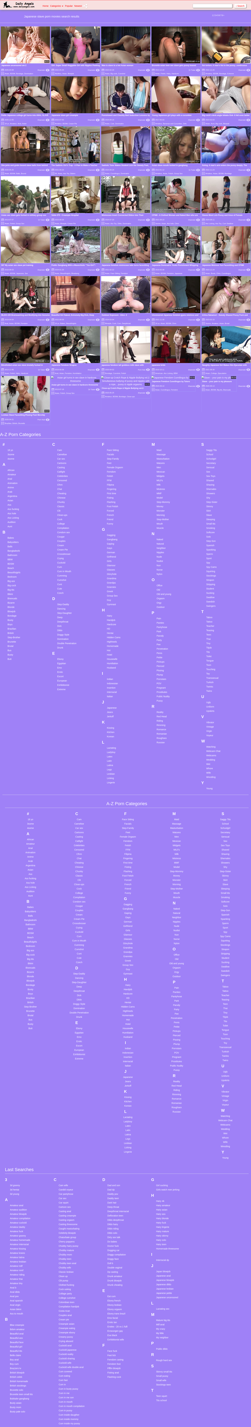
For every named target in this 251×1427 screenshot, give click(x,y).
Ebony (60, 575)
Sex (26, 273)
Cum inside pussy (67, 1343)
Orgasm (161, 514)
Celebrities (62, 392)
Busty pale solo (17, 1327)
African (11, 386)
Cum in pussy (65, 1326)
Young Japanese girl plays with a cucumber (172, 115)
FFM (109, 396)
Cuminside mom (67, 1382)
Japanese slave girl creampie (65, 115)
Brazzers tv (15, 1284)
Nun (159, 481)
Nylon (159, 490)
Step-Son (211, 457)
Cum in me (64, 1309)
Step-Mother (163, 435)
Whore (209, 684)
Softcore (210, 448)
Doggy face (113, 1174)
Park (159, 547)
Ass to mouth (16, 1229)
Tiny (208, 559)
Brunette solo (16, 1305)
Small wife (161, 1296)
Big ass (11, 497)
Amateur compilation (20, 1134)
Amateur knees (17, 1169)
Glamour (111, 481)
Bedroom (12, 492)
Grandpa (111, 498)
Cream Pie (73, 124)
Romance (161, 645)
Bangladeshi (14, 466)
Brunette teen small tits (21, 1310)
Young (209, 704)
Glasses (111, 485)
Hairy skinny (162, 1151)
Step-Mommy (163, 418)
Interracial (112, 608)
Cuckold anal (65, 1261)
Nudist (160, 477)
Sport (209, 474)
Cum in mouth (66, 1317)
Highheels (112, 557)
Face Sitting (115, 273)
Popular (69, 6)
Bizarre (11, 518)
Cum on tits (64, 1365)
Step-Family (113, 374)
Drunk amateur (114, 1192)
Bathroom (12, 471)
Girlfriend (111, 472)
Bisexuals (12, 514)
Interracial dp (162, 1176)
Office (159, 501)
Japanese (20, 273)
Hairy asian (161, 1125)
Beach (11, 484)
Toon (208, 581)
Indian (110, 595)
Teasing (210, 546)
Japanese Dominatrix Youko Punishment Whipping (175, 265)
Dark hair (112, 1118)
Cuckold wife (65, 1278)
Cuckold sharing (67, 1274)
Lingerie (111, 698)
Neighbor (161, 464)
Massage (161, 370)
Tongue (210, 576)
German (111, 468)
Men (159, 383)
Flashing (111, 418)
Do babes (112, 1157)
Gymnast (111, 520)
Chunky (61, 418)
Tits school (161, 1316)
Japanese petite (164, 1209)
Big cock (113, 74)
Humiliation (112, 579)
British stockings (18, 1301)
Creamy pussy (66, 1252)
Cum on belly (65, 1348)
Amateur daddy (17, 1143)
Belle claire (15, 1271)
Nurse (159, 485)
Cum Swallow (228, 223)
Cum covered (65, 1287)
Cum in (62, 1300)
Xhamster (43, 70)
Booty (10, 536)
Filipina (110, 400)
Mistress (161, 405)
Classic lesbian (66, 1187)
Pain (159, 534)
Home (46, 6)
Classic (60, 422)
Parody (160, 551)
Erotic (60, 588)
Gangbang (112, 455)
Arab (10, 407)
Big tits (11, 505)
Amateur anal (16, 1121)
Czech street (65, 1408)
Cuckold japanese (67, 1265)
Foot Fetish (112, 422)
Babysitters (13, 458)
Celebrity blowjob (67, 1149)
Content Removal (144, 1421)
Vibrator (210, 638)
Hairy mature (162, 1147)
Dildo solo (112, 1149)
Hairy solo (161, 1156)
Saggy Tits (211, 366)
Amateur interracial (19, 1160)
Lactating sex (162, 1224)
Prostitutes (162, 608)
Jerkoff (110, 632)
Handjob (111, 536)
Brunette (12, 557)
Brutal (227, 323)
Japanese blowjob (165, 1196)
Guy (109, 516)
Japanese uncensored (167, 1213)
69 (56, 173)
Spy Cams (211, 483)
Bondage (19, 74)
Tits (208, 568)
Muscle (160, 444)
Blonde (11, 523)
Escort (60, 592)
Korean (110, 652)
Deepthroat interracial (118, 1127)
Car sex (61, 374)
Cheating (61, 409)
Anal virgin (15, 1221)
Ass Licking (210, 223)
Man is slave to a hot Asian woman (117, 65)
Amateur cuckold (18, 1138)
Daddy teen (113, 1114)
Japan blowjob (163, 1187)
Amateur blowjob (18, 1130)
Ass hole (170, 223)
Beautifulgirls (65, 273)
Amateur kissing (18, 1164)
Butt (10, 575)
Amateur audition (18, 1125)
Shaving (210, 400)
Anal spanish (16, 1216)
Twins (209, 607)
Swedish (210, 517)
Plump (160, 590)
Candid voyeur (66, 1105)
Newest (78, 6)
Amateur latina (17, 1173)
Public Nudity (163, 612)
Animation (12, 399)
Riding (160, 636)
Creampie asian (66, 1239)
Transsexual (212, 594)
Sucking (210, 509)
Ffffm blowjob (114, 1284)
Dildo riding (113, 1144)
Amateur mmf (16, 1186)
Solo (208, 452)
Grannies (111, 503)
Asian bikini (15, 1225)
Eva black (112, 1251)
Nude (159, 472)
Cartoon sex (65, 1123)
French (110, 431)
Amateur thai (16, 1195)
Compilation (63, 444)
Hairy (168, 74)
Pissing (160, 586)
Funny (110, 439)
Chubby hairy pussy (68, 1161)
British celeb (16, 1292)
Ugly (208, 618)
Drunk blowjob (114, 1196)
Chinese (61, 413)
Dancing (61, 524)
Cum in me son (66, 1313)
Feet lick (111, 1271)
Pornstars (161, 595)
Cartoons (61, 379)
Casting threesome (68, 1140)
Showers (210, 409)
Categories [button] (56, 6)
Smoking (210, 444)
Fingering (111, 405)
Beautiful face (17, 1258)
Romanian (162, 649)
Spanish (210, 461)
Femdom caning (115, 1275)
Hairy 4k (160, 1117)
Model (160, 413)
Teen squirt (161, 1312)
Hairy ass (160, 1130)
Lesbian (111, 689)
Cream (60, 461)
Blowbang (75, 273)
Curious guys (65, 1391)
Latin (109, 676)
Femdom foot (114, 1280)
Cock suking (65, 1205)
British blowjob (17, 1288)
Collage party (65, 1209)
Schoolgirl (211, 374)
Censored (62, 396)
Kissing (110, 643)
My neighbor (162, 1253)
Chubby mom (65, 1170)
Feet (109, 379)
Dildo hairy (112, 1140)
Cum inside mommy (68, 1335)
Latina (110, 681)
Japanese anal (163, 1191)
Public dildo (162, 1264)
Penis (159, 569)
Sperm (209, 470)
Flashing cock (114, 1292)
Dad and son (113, 1101)
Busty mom (15, 1323)
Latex (109, 672)
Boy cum (14, 1280)
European (62, 596)
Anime (11, 403)
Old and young (164, 510)
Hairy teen (161, 1160)
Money (160, 422)
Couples (61, 457)
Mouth (160, 439)
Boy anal (14, 1275)
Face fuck (112, 1267)
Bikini (10, 510)
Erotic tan (112, 1238)
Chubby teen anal (67, 1179)
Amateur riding (17, 1190)
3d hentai (14, 1105)
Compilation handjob (69, 1222)
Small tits (210, 439)
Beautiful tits (16, 1267)
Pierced (160, 582)
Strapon (210, 496)
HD (108, 544)
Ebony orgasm (114, 1225)
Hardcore (175, 74)
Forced (110, 426)
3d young (14, 1110)
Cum (119, 323)
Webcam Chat (213, 667)
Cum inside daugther (69, 1330)
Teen (208, 550)
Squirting (210, 487)
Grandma (111, 494)
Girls (185, 124)
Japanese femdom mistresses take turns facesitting (125, 265)
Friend (110, 435)
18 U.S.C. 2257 (158, 1421)
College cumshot (67, 1213)
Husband (111, 583)
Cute (112, 124)
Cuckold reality (66, 1270)
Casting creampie (67, 1131)
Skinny (209, 422)
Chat (59, 405)
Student (210, 504)
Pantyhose (162, 543)
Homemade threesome (167, 1164)
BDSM (12, 74)
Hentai (110, 549)
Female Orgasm (115, 383)
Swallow (210, 513)
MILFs (160, 396)
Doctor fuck (113, 1161)
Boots (213, 273)
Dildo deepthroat (115, 1136)
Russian (161, 658)
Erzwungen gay (115, 1246)
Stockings (211, 491)
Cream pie (64, 1235)
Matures (161, 379)
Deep (59, 533)
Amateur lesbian (18, 1177)
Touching (210, 585)
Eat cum (111, 1212)
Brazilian (12, 544)
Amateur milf (16, 1182)
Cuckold (61, 478)
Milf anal (160, 1240)
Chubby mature (66, 1166)
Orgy (159, 518)
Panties (160, 538)
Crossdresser (63, 470)
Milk (159, 400)
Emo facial (112, 1233)
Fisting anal (113, 1288)
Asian (7, 74)
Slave (209, 431)
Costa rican (64, 1226)
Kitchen (110, 648)
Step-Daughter (64, 529)
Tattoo (209, 537)
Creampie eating (67, 1244)
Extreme (230, 74)
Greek (110, 507)
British (11, 549)
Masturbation (163, 374)
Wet (208, 680)
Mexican (161, 387)
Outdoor (161, 523)
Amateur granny (18, 1151)
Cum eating (64, 1291)
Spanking (211, 465)
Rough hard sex (164, 1276)
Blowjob (71, 74)
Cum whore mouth (68, 1378)
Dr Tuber (194, 70)
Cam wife (63, 1101)
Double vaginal (114, 1183)
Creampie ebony (67, 1248)
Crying (60, 474)
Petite (159, 573)
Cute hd (62, 1400)
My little (160, 1249)
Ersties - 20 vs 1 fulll (117, 1242)
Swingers (211, 522)
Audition (12, 438)
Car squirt (63, 1118)
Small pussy (162, 1292)
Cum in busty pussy (68, 1304)
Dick (59, 542)
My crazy (160, 1244)
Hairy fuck (161, 1138)
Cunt (59, 500)
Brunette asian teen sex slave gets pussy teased (174, 65)
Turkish (210, 598)
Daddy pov (112, 1110)
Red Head (162, 632)
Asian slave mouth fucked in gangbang (170, 165)
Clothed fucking (66, 1200)
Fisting (110, 413)
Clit (58, 426)
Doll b (110, 1179)
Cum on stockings (67, 1356)
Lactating (111, 663)
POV (159, 599)
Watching (211, 662)
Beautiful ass (16, 1254)
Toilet (209, 572)
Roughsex (162, 654)
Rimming (161, 641)
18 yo (7, 124)
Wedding (210, 675)
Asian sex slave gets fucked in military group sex (23, 215)
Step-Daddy (63, 520)
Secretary (211, 379)
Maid (159, 366)
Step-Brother (14, 553)
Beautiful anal (17, 1249)
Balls (18, 173)
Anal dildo (15, 1208)
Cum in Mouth (64, 487)
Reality (160, 628)
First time (111, 409)
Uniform (210, 622)
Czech (60, 509)
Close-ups (62, 431)
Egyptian (61, 579)
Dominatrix (119, 124)
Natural (160, 459)
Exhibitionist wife (115, 1255)
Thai (208, 555)
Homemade (112, 562)
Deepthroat (126, 323)
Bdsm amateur (17, 1245)
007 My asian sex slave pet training (17, 265)
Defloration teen (115, 1131)
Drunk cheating (114, 1200)
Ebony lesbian (114, 1221)
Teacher (210, 542)
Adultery (58, 74)
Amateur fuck (16, 1147)
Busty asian (15, 1318)
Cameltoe (62, 370)
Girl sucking (162, 1101)
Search (240, 6)
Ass (9, 420)
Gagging (111, 451)
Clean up (63, 1192)
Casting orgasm (66, 1136)
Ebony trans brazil (116, 1229)
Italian (110, 612)
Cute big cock (65, 1395)
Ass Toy (66, 173)
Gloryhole (112, 490)
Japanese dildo (163, 1200)
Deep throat (113, 1123)
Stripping (210, 500)
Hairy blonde (162, 1134)
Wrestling (211, 693)
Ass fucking (13, 425)
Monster (161, 426)
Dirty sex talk (113, 1153)
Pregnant (161, 603)
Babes (72, 173)
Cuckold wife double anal (71, 1283)
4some (11, 374)
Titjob (209, 563)
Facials (110, 370)
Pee (159, 560)
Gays (109, 464)
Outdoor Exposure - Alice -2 (114, 315)
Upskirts (210, 627)
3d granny (15, 1101)
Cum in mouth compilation (72, 1322)
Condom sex (63, 448)
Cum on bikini (65, 1352)
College (61, 439)
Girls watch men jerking (167, 1105)
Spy (208, 478)
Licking (110, 694)
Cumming (62, 491)
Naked (160, 455)
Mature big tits (163, 1236)
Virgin (209, 647)
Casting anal (65, 1127)
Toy (208, 589)
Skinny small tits (164, 1287)
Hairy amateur (163, 1121)
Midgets (160, 392)
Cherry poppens (67, 1157)
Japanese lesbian (165, 1204)
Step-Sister (211, 418)
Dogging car (113, 1166)
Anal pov (14, 1212)
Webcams (211, 671)
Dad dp (111, 1105)
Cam (59, 366)
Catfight (61, 387)
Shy (208, 413)
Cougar (61, 452)
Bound (23, 173)
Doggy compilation (116, 1170)
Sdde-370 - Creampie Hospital (65, 215)
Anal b (13, 1203)
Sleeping (210, 435)
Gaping (110, 459)
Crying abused (66, 1257)
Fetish (163, 74)
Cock (114, 323)
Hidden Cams (114, 553)
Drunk (60, 563)
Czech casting (66, 1404)
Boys (10, 540)
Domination (28, 74)
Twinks (209, 602)
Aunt (213, 124)
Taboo (209, 533)
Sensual (210, 383)
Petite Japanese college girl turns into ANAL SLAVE (25, 115)
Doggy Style (63, 550)
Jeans (110, 628)
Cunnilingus (115, 173)
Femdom (124, 273)
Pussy (160, 616)
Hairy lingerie (162, 1143)
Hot (108, 566)
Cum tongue (65, 1374)
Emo (59, 583)
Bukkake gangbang (19, 1314)
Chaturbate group (67, 1153)
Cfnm (177, 223)
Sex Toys (210, 392)
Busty (10, 570)
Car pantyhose (66, 1110)
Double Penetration (66, 559)
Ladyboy (111, 668)
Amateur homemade (20, 1156)
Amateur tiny (16, 1199)
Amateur (209, 74)
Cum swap (64, 1369)
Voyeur (209, 651)
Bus (9, 566)
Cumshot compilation (69, 1387)
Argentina (12, 412)
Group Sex (178, 173)
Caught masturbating (69, 1144)
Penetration (162, 564)
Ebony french (114, 1216)
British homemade (19, 1297)
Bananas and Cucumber (172, 124)
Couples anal (65, 1231)
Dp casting (112, 1187)
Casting (61, 383)
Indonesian (112, 599)
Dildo (120, 223)
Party (159, 556)
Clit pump (63, 1196)
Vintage (210, 642)
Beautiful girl (16, 1262)
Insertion (111, 603)
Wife (208, 688)
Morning (161, 431)
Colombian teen (66, 1218)
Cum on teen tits (67, 1361)
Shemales (211, 405)
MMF (159, 409)
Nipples (160, 468)
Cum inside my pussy (69, 1339)
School (209, 370)
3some (158, 223)
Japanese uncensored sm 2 (13, 65)
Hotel (109, 570)
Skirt (208, 426)
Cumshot (121, 74)
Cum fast (63, 1296)
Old (158, 505)
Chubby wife (65, 1183)
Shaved (210, 396)
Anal (19, 124)
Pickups (160, 577)
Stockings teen (163, 1300)
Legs (109, 685)
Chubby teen (65, 1174)
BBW (10, 475)
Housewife (112, 575)
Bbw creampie (17, 1241)
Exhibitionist (63, 601)
